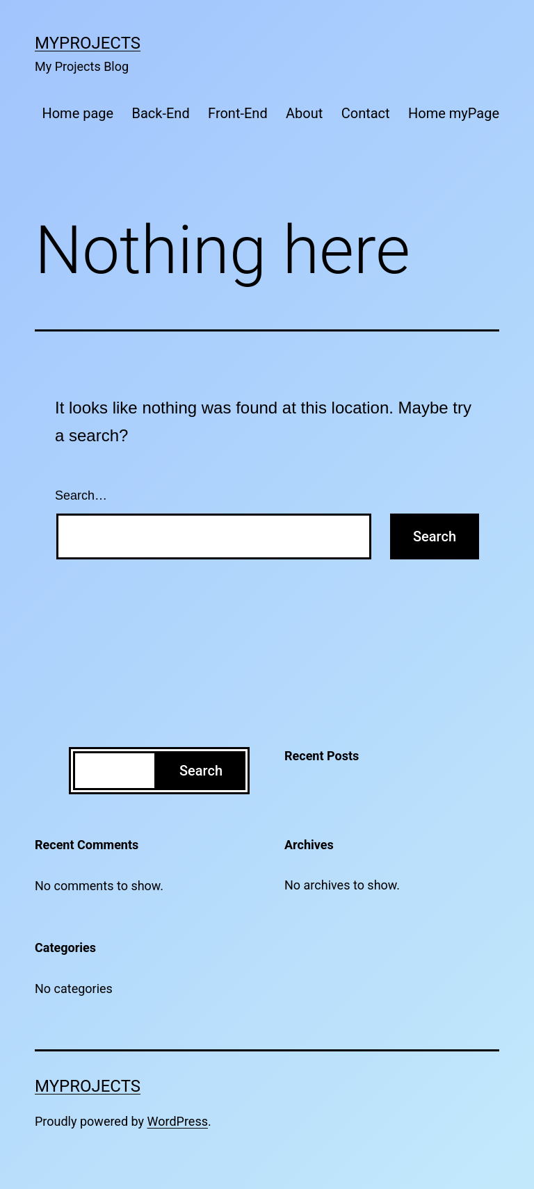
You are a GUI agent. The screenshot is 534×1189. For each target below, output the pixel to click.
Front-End (238, 113)
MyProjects (87, 43)
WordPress (177, 1121)
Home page (77, 113)
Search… (81, 495)
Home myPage (453, 113)
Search (200, 770)
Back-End (161, 113)
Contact (365, 113)
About (304, 113)
